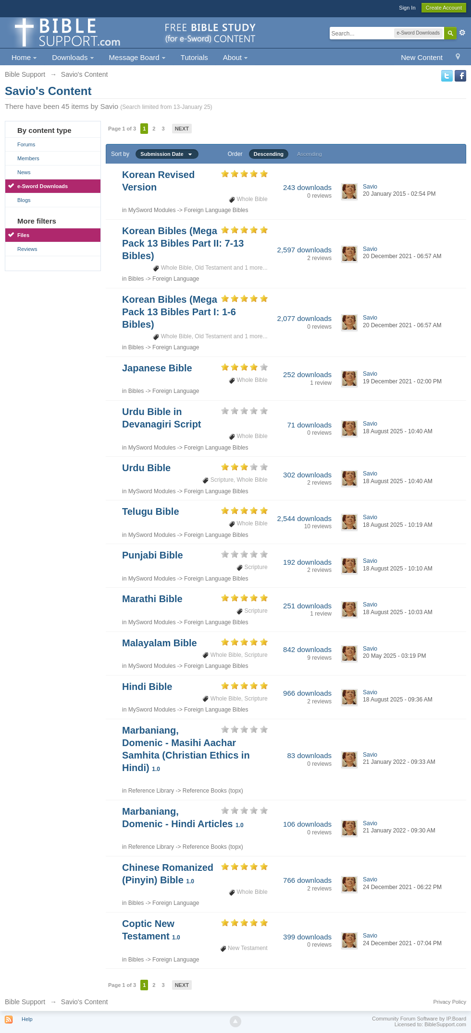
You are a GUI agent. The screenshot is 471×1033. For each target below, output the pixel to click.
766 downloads (307, 880)
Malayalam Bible (159, 643)
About (235, 57)
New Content (422, 57)
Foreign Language (175, 278)
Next (182, 128)
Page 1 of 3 (122, 128)
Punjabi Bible (152, 555)
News (24, 172)
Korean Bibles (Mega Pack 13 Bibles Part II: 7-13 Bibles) (183, 243)
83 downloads (309, 755)
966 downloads (307, 693)
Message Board (137, 57)
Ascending (309, 154)
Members (28, 158)
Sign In (407, 8)
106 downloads (307, 824)
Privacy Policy (450, 1002)
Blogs (24, 200)
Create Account (444, 8)
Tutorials (194, 57)
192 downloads (307, 562)
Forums (26, 144)
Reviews (27, 249)
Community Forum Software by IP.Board (419, 1018)
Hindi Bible (147, 686)
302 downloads (307, 475)
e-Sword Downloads (42, 186)
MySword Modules (152, 210)
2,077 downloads (304, 318)
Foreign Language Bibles (216, 210)
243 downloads (307, 187)
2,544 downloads (304, 518)
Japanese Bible (157, 368)
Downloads (73, 57)
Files (23, 235)
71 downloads (309, 425)
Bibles (136, 278)
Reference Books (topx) (213, 790)
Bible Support (25, 1002)
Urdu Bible (146, 468)
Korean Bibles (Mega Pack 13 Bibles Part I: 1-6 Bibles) (179, 312)
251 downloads (307, 606)
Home (24, 57)
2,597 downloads (304, 250)
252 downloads (307, 374)
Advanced (462, 32)
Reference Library (151, 790)
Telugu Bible (150, 511)
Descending (269, 154)
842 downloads (307, 649)
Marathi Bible (152, 599)
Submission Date (166, 154)
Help (27, 1019)
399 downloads (307, 937)
